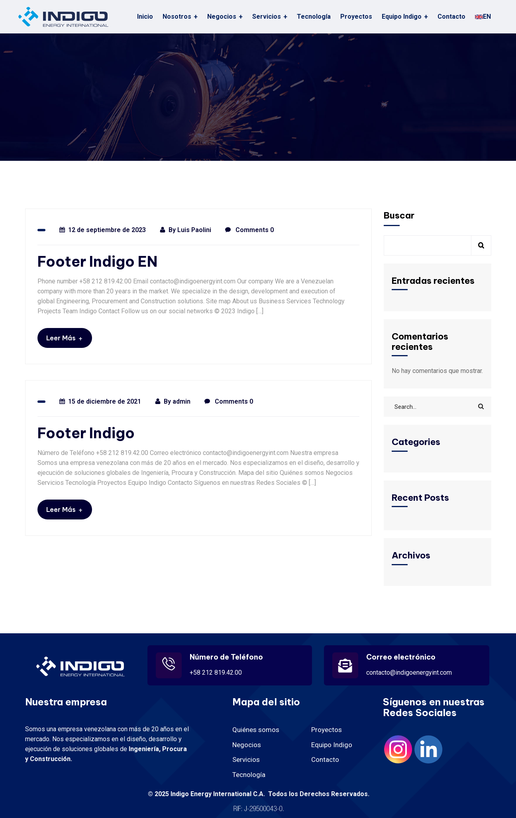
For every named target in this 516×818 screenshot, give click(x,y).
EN (483, 16)
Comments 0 (249, 230)
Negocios (246, 745)
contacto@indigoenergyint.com (409, 672)
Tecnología (314, 16)
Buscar (399, 215)
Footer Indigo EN (97, 261)
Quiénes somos (255, 730)
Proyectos (356, 16)
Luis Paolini (194, 230)
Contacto (451, 16)
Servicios (266, 16)
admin (181, 401)
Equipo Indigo (402, 16)
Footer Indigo (86, 433)
